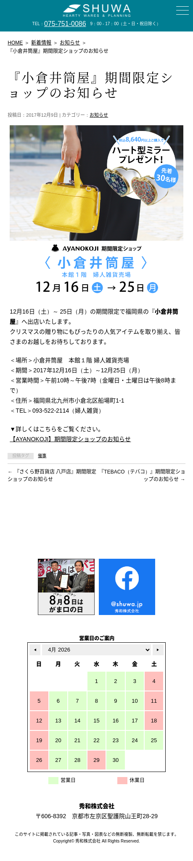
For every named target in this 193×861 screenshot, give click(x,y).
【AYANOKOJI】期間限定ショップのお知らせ (70, 439)
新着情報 (41, 43)
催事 (42, 455)
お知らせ (99, 115)
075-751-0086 (65, 23)
